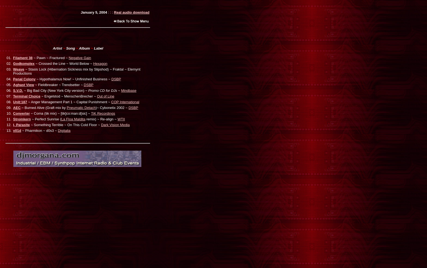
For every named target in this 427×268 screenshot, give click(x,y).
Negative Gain (80, 58)
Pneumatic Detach (81, 108)
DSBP (116, 79)
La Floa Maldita (73, 119)
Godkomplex (24, 64)
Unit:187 (20, 102)
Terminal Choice (26, 96)
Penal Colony (24, 79)
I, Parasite (21, 125)
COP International (125, 102)
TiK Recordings (103, 113)
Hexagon (100, 64)
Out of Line (105, 96)
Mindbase (128, 91)
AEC (16, 108)
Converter (21, 113)
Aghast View (23, 85)
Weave (18, 69)
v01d (17, 131)
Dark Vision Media (115, 125)
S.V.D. (18, 91)
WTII (121, 119)
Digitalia (64, 131)
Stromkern (22, 119)
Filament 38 (23, 58)
